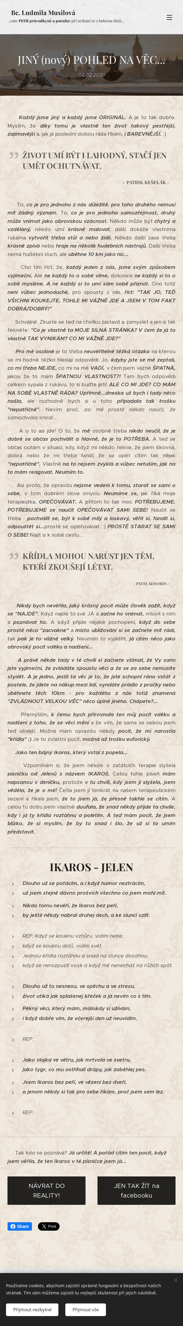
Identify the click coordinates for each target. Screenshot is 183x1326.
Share (20, 1226)
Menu (169, 17)
